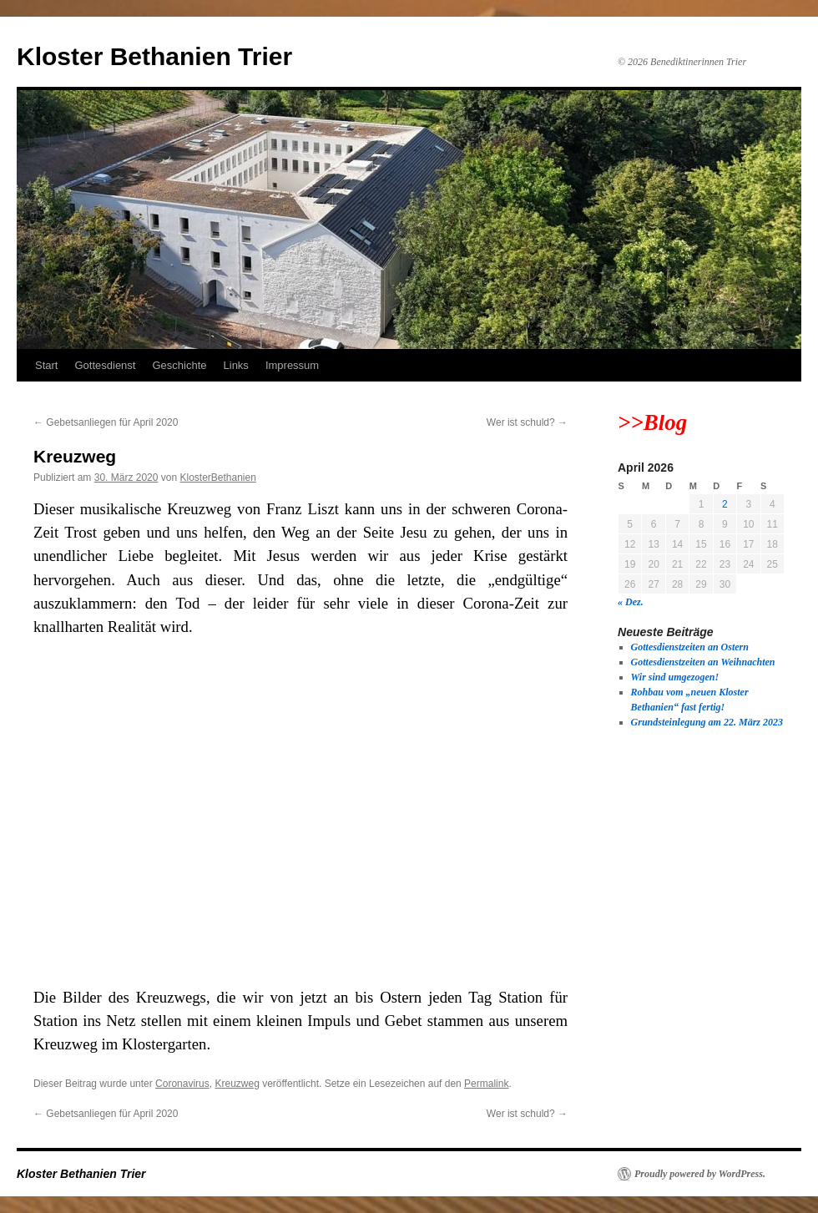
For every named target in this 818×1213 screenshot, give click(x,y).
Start (46, 365)
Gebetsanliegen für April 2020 (105, 422)
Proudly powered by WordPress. (699, 1174)
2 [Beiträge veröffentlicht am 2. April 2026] (725, 504)
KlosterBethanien (217, 477)
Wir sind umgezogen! (675, 677)
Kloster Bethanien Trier (154, 56)
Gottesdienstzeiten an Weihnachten (703, 662)
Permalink (486, 1083)
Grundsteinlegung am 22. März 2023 (707, 722)
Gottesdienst (104, 365)
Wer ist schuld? (527, 422)
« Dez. (631, 602)
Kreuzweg (237, 1083)
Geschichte (179, 365)
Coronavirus (182, 1083)
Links (236, 365)
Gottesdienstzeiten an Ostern (690, 647)
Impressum (292, 365)
